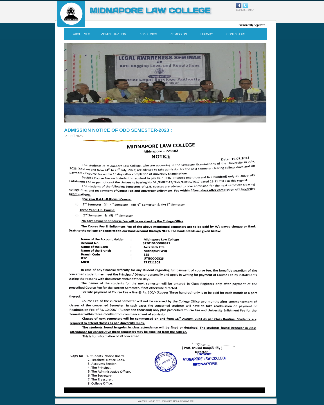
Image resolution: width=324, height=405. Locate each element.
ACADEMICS (148, 34)
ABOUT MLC (81, 34)
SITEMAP (249, 10)
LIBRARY (206, 34)
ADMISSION (179, 34)
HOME (239, 10)
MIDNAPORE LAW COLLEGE (150, 10)
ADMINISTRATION (113, 34)
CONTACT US (235, 34)
